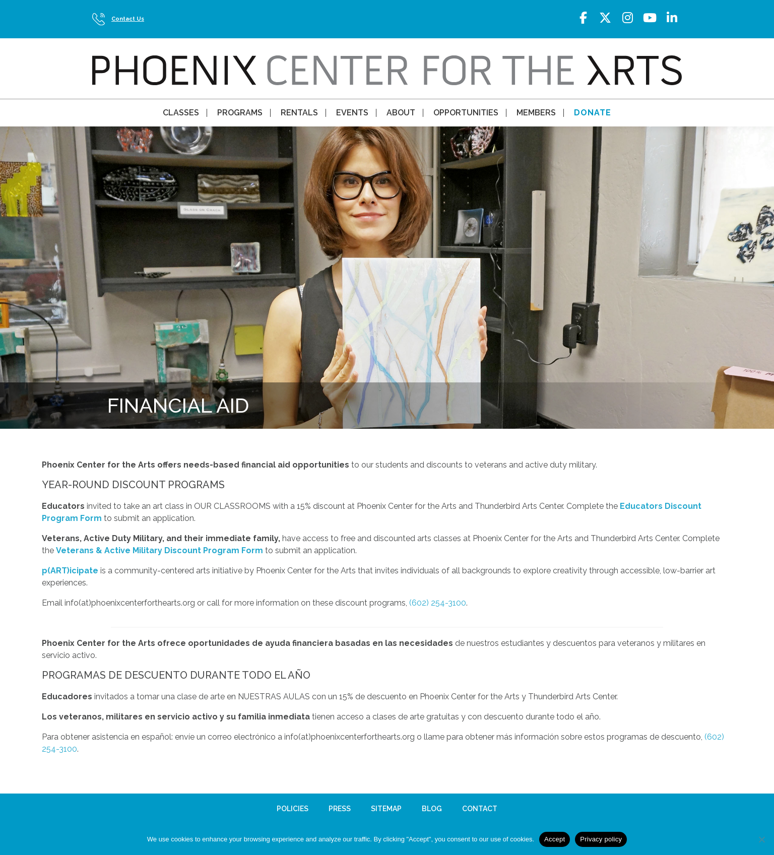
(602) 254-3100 (437, 603)
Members (536, 112)
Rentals (299, 112)
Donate (592, 112)
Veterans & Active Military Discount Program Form (159, 550)
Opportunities (465, 112)
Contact (479, 809)
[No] (761, 839)
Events (352, 112)
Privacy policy (601, 839)
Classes (181, 112)
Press (340, 809)
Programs (240, 112)
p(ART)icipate (70, 570)
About (400, 112)
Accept (554, 839)
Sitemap (386, 809)
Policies (292, 809)
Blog (432, 809)
